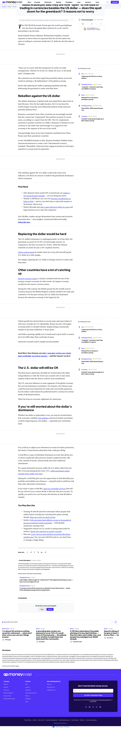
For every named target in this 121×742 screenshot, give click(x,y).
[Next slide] (116, 622)
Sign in (42, 609)
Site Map (82, 720)
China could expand (26, 252)
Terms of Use (95, 700)
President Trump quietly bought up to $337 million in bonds (92, 119)
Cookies (35, 720)
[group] (60, 634)
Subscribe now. (24, 222)
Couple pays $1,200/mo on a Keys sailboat (91, 77)
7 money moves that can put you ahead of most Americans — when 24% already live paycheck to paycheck (44, 589)
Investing (37, 2)
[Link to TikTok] (93, 707)
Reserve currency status (27, 278)
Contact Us (6, 690)
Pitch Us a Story (7, 696)
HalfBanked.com (51, 690)
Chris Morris (110, 637)
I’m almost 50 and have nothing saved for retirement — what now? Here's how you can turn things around (17, 634)
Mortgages (70, 2)
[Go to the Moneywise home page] (12, 2)
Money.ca (49, 684)
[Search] (107, 2)
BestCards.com (51, 687)
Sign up (50, 609)
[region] (60, 634)
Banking (59, 2)
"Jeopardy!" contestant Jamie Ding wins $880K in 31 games (92, 88)
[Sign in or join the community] (115, 2)
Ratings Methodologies (9, 698)
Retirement (49, 2)
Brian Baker (42, 641)
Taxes (98, 2)
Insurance (88, 2)
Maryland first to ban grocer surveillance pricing (89, 98)
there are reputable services (54, 488)
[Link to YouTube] (100, 707)
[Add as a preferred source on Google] (91, 29)
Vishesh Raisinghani (87, 20)
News (29, 2)
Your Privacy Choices (60, 727)
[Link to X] (96, 707)
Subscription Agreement (104, 700)
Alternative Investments (31, 693)
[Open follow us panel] (101, 23)
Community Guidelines (91, 720)
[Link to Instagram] (86, 707)
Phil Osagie (8, 639)
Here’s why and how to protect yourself (46, 531)
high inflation (43, 418)
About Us (6, 684)
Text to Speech (74, 720)
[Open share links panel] (92, 23)
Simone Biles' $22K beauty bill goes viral (92, 109)
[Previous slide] (112, 622)
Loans (79, 2)
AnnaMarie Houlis (77, 641)
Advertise (6, 687)
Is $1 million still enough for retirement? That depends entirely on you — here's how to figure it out (46, 581)
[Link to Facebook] (89, 707)
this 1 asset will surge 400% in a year (54, 207)
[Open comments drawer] (82, 23)
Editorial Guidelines (8, 693)
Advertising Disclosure (64, 720)
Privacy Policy (93, 701)
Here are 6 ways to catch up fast (42, 517)
